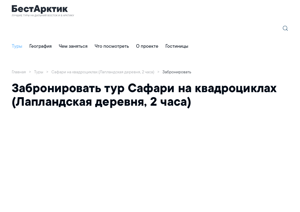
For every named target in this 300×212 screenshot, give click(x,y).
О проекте (147, 46)
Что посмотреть (112, 46)
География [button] (40, 46)
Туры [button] (17, 46)
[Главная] (43, 10)
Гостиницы (176, 46)
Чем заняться (73, 46)
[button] (285, 28)
